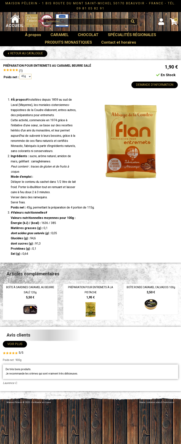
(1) (21, 71)
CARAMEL (60, 35)
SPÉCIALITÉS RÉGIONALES (132, 35)
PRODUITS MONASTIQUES (68, 42)
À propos (33, 35)
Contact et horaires (118, 42)
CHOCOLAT (88, 35)
